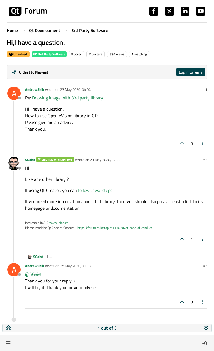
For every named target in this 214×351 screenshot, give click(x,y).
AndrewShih (34, 89)
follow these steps (95, 190)
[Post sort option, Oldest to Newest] (30, 72)
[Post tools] (203, 143)
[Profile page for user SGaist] (14, 163)
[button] (8, 343)
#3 (205, 266)
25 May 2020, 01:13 (75, 266)
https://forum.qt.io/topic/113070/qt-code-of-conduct (114, 227)
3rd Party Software (49, 54)
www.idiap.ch (58, 222)
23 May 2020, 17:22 (105, 159)
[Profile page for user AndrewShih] (14, 93)
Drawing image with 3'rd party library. (68, 97)
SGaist (30, 159)
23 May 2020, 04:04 (75, 89)
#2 (205, 159)
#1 (205, 89)
